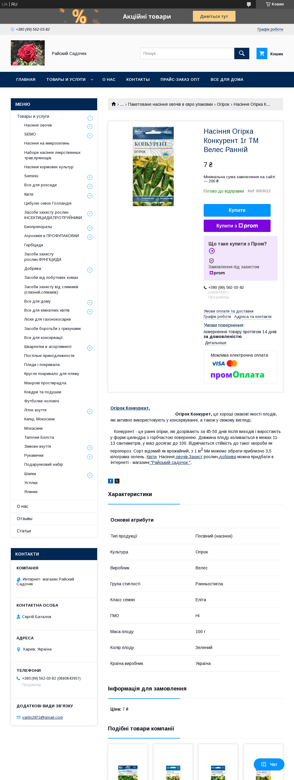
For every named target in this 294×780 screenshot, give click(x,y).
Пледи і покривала (42, 364)
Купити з (237, 226)
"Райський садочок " (169, 462)
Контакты (138, 79)
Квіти (28, 194)
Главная (25, 79)
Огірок (223, 104)
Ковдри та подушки (42, 392)
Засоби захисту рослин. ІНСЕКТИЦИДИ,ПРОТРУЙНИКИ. (53, 215)
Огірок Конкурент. (130, 408)
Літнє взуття (35, 410)
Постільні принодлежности (49, 355)
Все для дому (37, 301)
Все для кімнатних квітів (47, 310)
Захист (195, 456)
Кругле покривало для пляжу (51, 373)
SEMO (30, 134)
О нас (109, 79)
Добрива (32, 268)
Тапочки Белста (39, 437)
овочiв (181, 456)
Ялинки (31, 491)
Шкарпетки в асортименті (47, 346)
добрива (227, 456)
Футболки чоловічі (41, 401)
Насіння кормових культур (49, 167)
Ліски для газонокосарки (47, 319)
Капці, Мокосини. (40, 419)
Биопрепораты (38, 226)
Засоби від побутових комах (51, 277)
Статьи (24, 531)
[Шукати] (241, 53)
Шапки (30, 473)
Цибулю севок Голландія (47, 203)
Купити (237, 210)
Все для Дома (227, 79)
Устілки (31, 482)
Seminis (31, 176)
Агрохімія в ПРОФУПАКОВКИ (51, 235)
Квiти (152, 456)
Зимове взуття (37, 446)
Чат (269, 764)
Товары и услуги (66, 79)
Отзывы (24, 518)
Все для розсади (40, 185)
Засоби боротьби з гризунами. (53, 328)
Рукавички (34, 455)
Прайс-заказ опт (180, 79)
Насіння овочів (38, 125)
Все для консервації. (44, 337)
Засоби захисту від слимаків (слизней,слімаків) (51, 289)
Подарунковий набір (43, 464)
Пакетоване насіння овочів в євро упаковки (170, 104)
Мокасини (33, 428)
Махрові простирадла (45, 383)
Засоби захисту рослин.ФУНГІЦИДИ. (43, 257)
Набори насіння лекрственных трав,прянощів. (52, 155)
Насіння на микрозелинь (47, 143)
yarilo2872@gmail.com (42, 717)
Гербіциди (33, 245)
